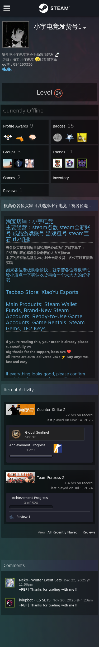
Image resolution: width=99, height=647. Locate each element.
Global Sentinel (37, 432)
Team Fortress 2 (50, 477)
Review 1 (23, 516)
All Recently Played (63, 532)
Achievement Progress (27, 445)
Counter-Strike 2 (51, 409)
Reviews (89, 532)
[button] (50, 92)
